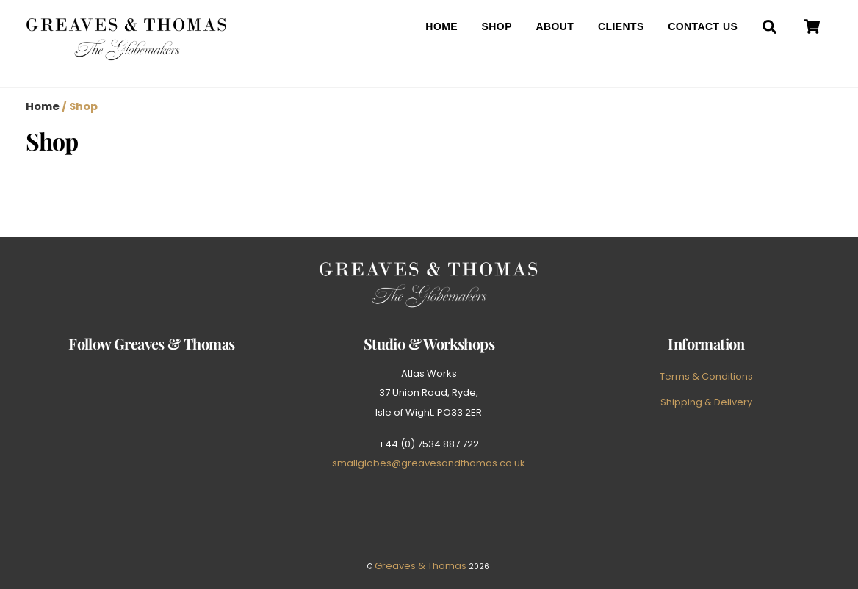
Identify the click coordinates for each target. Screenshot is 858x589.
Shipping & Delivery (706, 402)
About (555, 26)
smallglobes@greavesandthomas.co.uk (428, 463)
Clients (621, 26)
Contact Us (703, 26)
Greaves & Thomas (420, 566)
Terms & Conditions (706, 376)
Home (441, 26)
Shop (497, 26)
